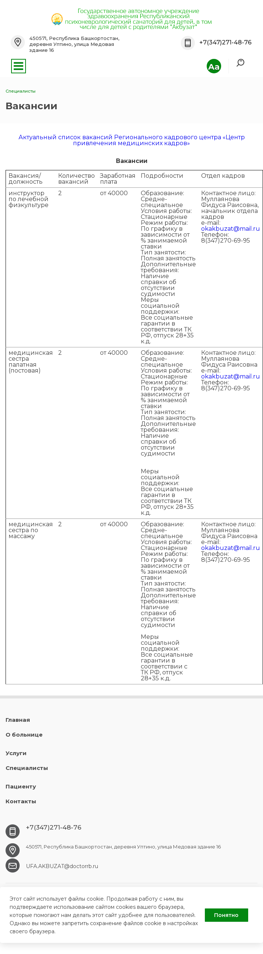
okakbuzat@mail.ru (230, 228)
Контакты (21, 801)
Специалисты (27, 767)
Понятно (226, 915)
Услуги (16, 753)
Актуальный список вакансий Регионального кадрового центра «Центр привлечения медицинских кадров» (132, 140)
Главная (18, 719)
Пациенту (21, 786)
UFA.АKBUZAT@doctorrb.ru (62, 866)
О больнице (24, 734)
